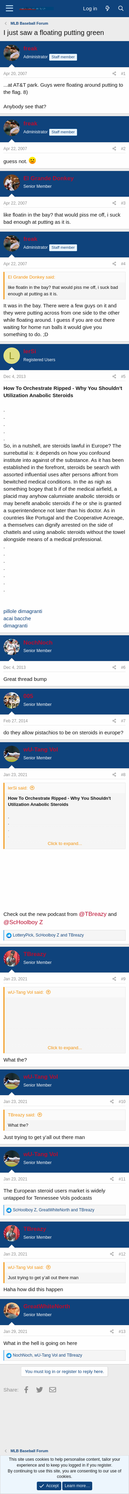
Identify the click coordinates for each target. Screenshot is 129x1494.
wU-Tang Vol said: (26, 992)
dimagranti (15, 625)
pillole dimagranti (22, 611)
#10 (122, 1101)
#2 (123, 148)
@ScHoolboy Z (23, 922)
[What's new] (107, 8)
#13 (122, 1331)
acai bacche (17, 618)
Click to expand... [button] (65, 843)
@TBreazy (93, 914)
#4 (123, 263)
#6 (123, 667)
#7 (123, 721)
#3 (123, 203)
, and (48, 935)
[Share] (114, 74)
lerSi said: (18, 788)
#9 (123, 979)
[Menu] (9, 8)
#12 (122, 1254)
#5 (123, 376)
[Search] (121, 8)
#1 (123, 73)
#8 (123, 774)
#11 (122, 1179)
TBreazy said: (21, 1114)
